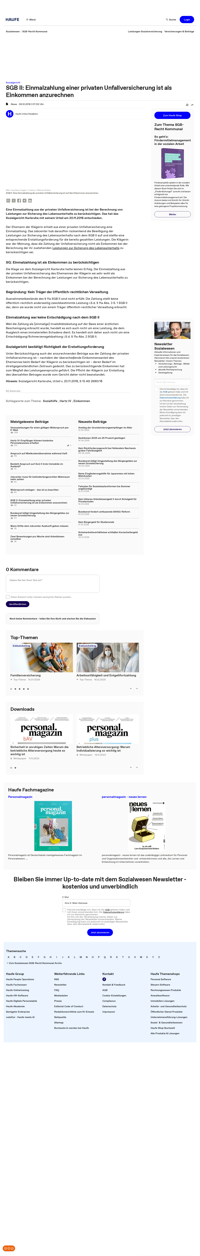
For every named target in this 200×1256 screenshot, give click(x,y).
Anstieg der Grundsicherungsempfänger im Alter (105, 428)
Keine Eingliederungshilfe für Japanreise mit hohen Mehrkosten (106, 475)
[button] (31, 19)
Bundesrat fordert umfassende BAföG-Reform (104, 512)
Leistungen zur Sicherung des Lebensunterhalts (85, 248)
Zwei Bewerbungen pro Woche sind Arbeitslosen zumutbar (37, 537)
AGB (165, 391)
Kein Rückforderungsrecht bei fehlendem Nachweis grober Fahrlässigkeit (107, 449)
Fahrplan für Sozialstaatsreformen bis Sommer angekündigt (104, 487)
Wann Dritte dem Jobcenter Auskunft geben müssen (39, 526)
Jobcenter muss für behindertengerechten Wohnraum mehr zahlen (40, 478)
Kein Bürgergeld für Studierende (96, 522)
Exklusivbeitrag (21, 646)
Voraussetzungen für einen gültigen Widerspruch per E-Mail (39, 429)
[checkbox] (7, 597)
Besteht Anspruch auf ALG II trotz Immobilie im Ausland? (36, 465)
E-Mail (65, 897)
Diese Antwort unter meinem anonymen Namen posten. (41, 597)
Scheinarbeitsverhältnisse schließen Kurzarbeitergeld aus (108, 533)
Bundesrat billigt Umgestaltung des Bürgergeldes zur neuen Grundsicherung (39, 514)
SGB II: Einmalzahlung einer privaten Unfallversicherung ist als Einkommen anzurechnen (38, 501)
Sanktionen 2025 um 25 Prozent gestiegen (101, 438)
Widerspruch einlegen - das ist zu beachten (34, 490)
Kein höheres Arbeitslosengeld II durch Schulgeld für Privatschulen (107, 500)
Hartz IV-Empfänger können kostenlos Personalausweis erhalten (31, 442)
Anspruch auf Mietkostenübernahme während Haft (38, 453)
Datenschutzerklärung (170, 397)
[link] (13, 31)
